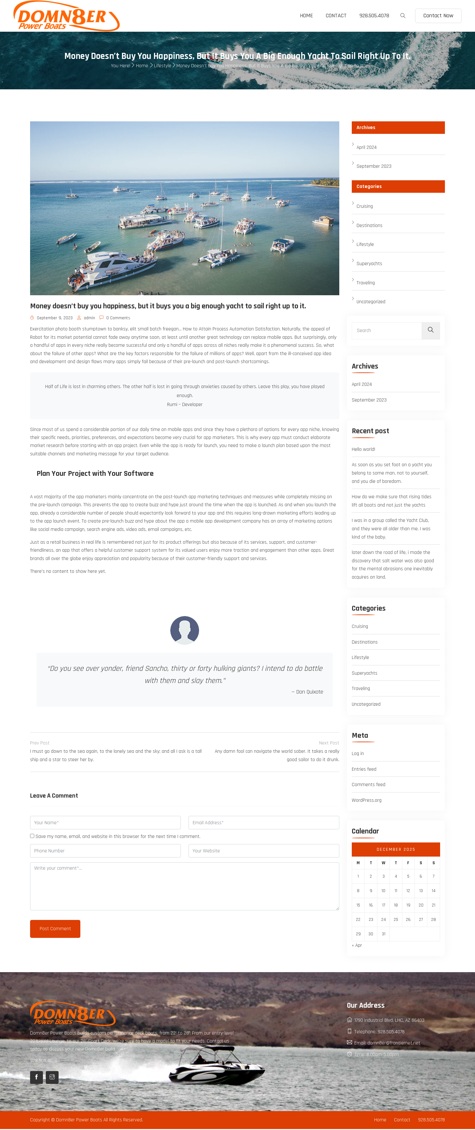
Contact (336, 15)
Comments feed (368, 785)
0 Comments (115, 318)
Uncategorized (371, 302)
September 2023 (374, 166)
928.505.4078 (374, 15)
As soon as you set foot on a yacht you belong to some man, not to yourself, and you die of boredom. (392, 473)
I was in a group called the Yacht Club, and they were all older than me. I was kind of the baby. (391, 529)
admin (86, 318)
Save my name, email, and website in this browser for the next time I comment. (118, 838)
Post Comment (55, 930)
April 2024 (367, 147)
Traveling (366, 283)
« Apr (357, 946)
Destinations (369, 225)
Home (306, 15)
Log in (358, 754)
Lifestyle (162, 66)
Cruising (365, 206)
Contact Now (438, 15)
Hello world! (363, 449)
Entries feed (364, 770)
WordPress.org (367, 801)
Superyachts (369, 264)
